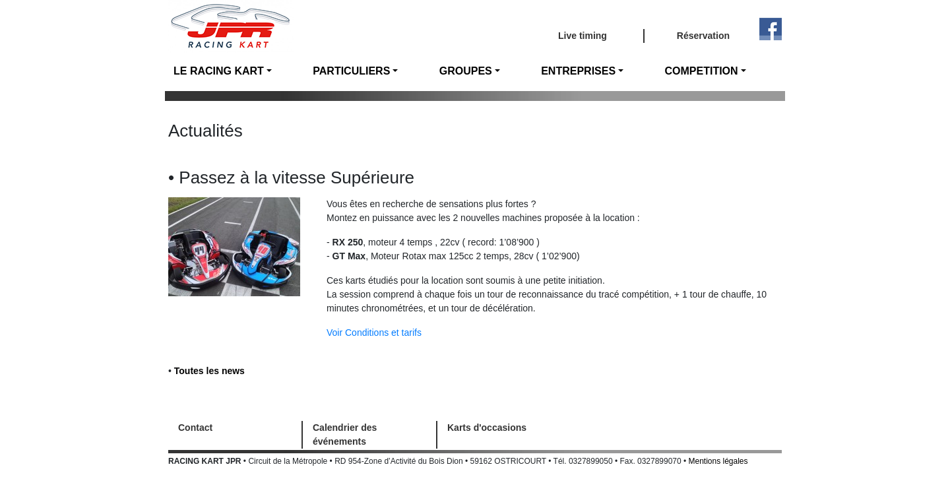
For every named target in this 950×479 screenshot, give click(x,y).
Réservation (703, 35)
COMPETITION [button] (701, 71)
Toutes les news (209, 371)
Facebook (770, 29)
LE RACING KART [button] (219, 71)
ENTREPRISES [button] (578, 71)
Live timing (582, 35)
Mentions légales (718, 461)
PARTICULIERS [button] (351, 71)
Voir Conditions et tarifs (374, 332)
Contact (195, 427)
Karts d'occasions (486, 427)
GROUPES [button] (465, 71)
